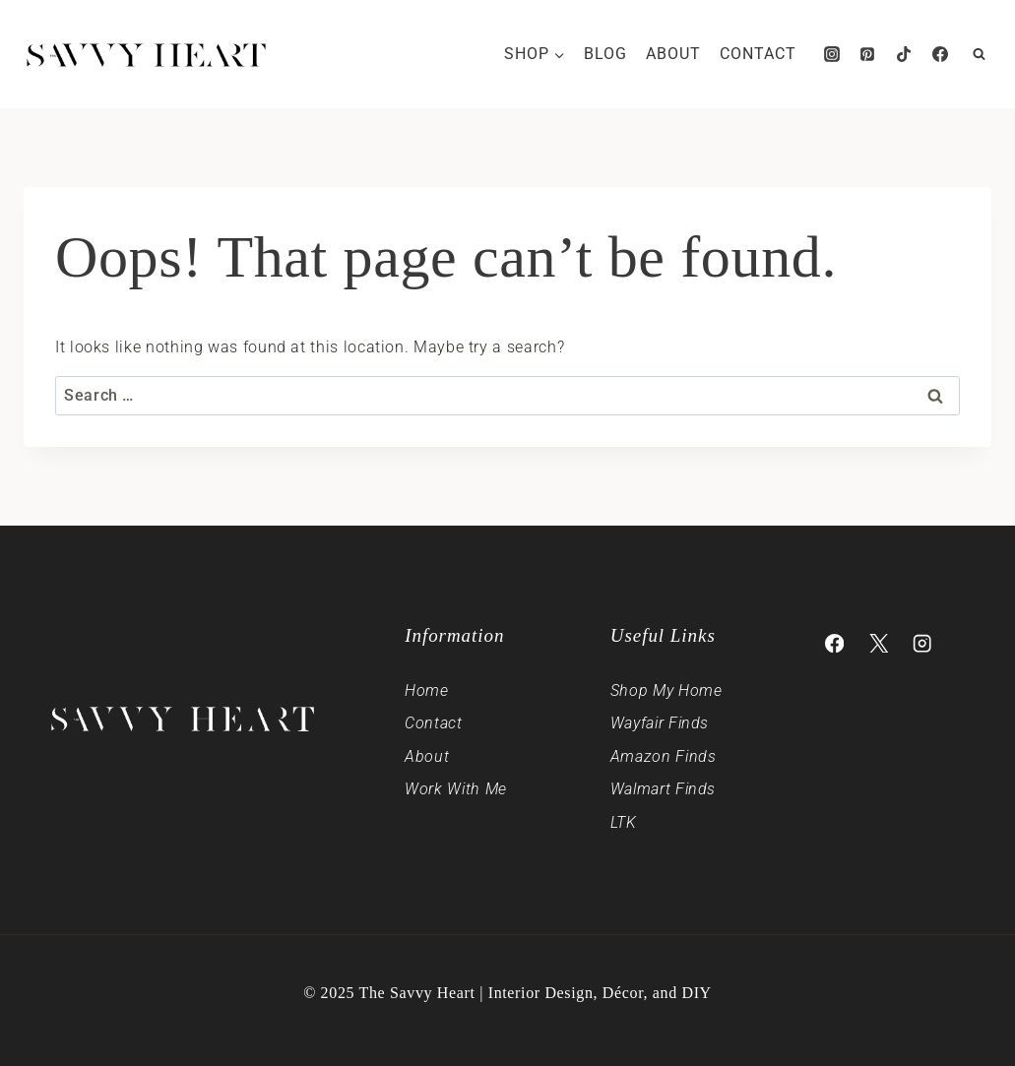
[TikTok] (904, 54)
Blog (605, 53)
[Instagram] (832, 54)
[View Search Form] (978, 54)
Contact (758, 53)
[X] (878, 643)
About (673, 53)
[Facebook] (940, 54)
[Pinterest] (867, 54)
